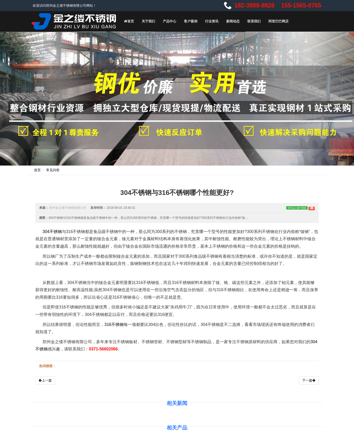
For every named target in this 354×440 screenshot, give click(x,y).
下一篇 (308, 380)
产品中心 (169, 21)
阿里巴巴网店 (278, 21)
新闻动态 (233, 21)
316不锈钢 (114, 324)
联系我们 (254, 21)
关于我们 (148, 21)
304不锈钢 (52, 231)
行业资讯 (211, 21)
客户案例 (190, 21)
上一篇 (45, 380)
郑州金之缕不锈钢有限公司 (67, 208)
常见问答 (53, 170)
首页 (129, 21)
